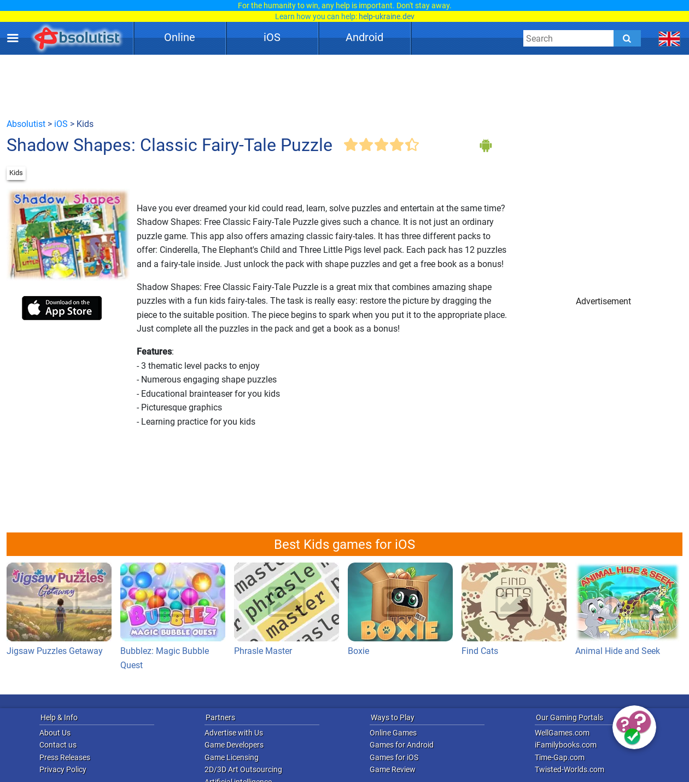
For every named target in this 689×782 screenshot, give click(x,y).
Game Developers (234, 744)
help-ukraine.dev (386, 16)
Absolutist (26, 124)
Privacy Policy (62, 769)
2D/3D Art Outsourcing (243, 769)
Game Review (393, 769)
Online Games (393, 732)
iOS (272, 37)
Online (179, 37)
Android (364, 37)
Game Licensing (232, 757)
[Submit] (627, 38)
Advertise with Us (234, 732)
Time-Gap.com (560, 757)
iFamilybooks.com (566, 744)
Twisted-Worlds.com (569, 769)
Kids (16, 173)
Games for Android (402, 744)
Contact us (58, 744)
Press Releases (64, 757)
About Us (55, 732)
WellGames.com (562, 732)
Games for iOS (394, 757)
